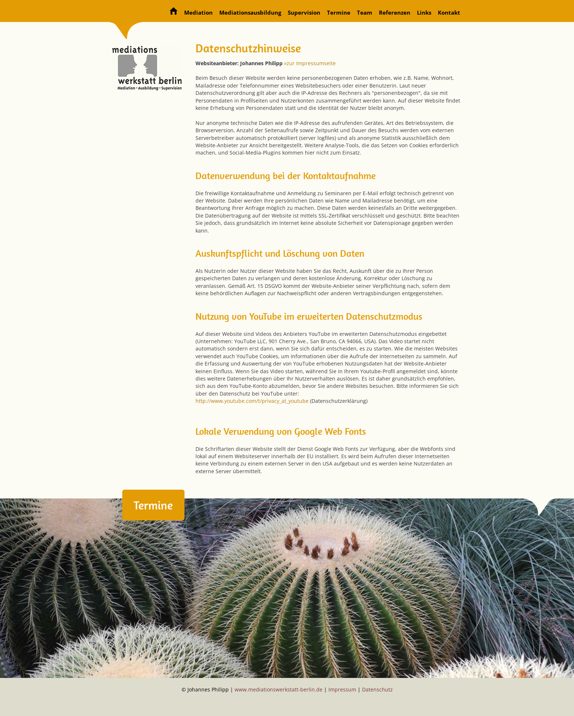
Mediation (198, 12)
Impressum (342, 689)
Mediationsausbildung (250, 12)
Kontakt (449, 12)
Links (424, 12)
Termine (338, 12)
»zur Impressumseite (310, 63)
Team (364, 12)
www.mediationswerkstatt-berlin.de (279, 689)
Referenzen (394, 12)
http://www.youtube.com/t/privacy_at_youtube (252, 400)
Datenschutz (377, 689)
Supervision (304, 12)
